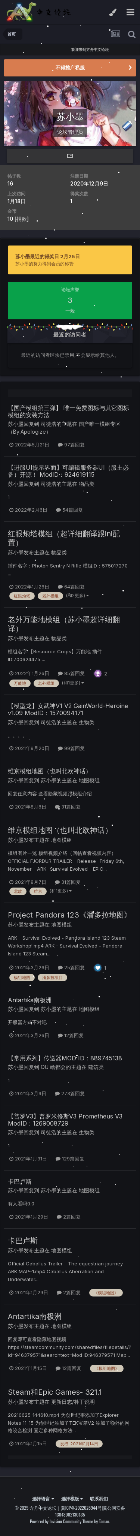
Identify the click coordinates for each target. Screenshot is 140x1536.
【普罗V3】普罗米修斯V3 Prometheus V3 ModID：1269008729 (65, 1119)
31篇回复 (68, 807)
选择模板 (72, 1498)
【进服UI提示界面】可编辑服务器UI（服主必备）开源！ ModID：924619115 (68, 471)
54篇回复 (69, 510)
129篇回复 (70, 1159)
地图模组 (89, 780)
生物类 (86, 722)
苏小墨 (16, 424)
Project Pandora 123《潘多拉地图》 (69, 914)
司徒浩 (48, 424)
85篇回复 (71, 673)
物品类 (59, 552)
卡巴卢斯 (20, 1181)
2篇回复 (69, 1217)
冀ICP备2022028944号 (81, 1508)
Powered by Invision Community (55, 1521)
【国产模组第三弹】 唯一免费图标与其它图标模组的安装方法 (68, 411)
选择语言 (43, 1498)
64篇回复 (71, 587)
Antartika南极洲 (30, 1000)
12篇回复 (71, 1035)
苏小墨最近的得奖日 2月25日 (47, 256)
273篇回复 (70, 1093)
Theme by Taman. (96, 1521)
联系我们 (99, 1498)
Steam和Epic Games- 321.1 (55, 1392)
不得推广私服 (70, 67)
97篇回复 (71, 445)
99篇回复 (71, 748)
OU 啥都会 (53, 1067)
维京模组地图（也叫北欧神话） (49, 771)
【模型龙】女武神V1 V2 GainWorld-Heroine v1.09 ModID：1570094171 (68, 709)
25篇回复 (71, 967)
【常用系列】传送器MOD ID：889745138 (65, 1058)
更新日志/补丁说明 (73, 1401)
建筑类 (96, 1067)
